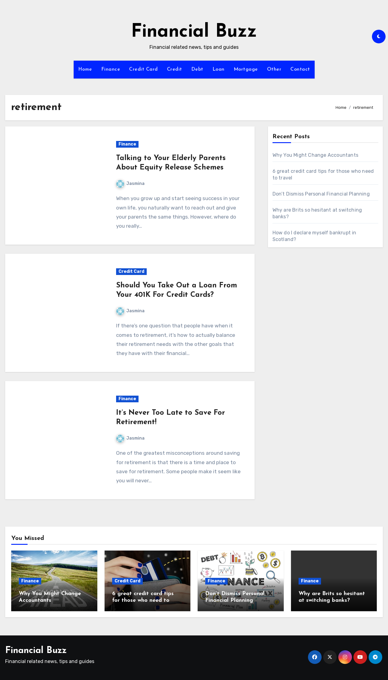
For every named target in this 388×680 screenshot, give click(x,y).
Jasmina (130, 183)
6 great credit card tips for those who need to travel (143, 600)
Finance (110, 69)
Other (274, 69)
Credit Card (143, 69)
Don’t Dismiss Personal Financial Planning (321, 194)
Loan (218, 69)
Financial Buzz (194, 32)
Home (85, 69)
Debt (197, 69)
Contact (300, 69)
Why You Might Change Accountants (315, 155)
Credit (174, 69)
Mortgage (246, 69)
